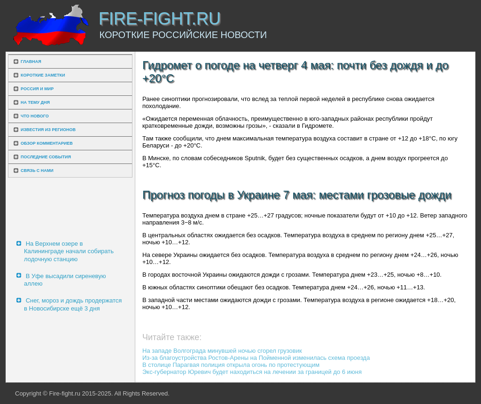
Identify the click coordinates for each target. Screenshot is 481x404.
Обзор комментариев (47, 143)
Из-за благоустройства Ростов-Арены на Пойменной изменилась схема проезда (256, 357)
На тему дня (35, 102)
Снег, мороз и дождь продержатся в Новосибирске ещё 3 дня (73, 304)
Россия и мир (37, 88)
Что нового (35, 116)
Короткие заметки (43, 75)
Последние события (46, 157)
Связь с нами (37, 170)
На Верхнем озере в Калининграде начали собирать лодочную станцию (69, 251)
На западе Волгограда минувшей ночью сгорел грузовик (222, 350)
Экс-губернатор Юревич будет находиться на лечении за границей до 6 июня (252, 371)
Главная (31, 61)
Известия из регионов (48, 129)
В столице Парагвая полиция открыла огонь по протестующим (230, 364)
